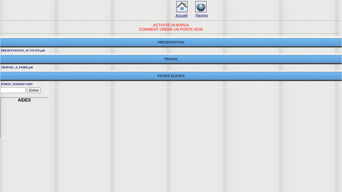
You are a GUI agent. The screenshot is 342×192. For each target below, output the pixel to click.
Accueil (182, 15)
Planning (201, 15)
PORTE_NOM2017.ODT (17, 84)
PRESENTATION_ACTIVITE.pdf (23, 50)
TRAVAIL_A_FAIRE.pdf (17, 67)
